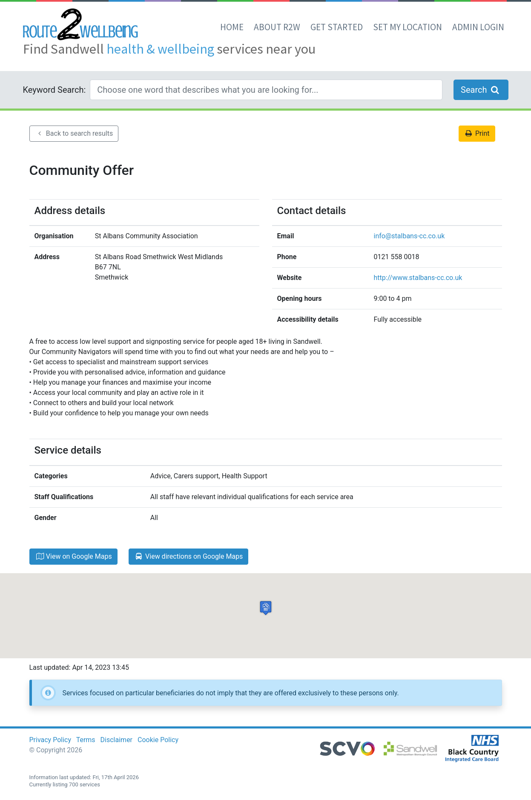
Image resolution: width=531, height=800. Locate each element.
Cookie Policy (158, 740)
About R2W (277, 27)
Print (477, 133)
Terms (85, 740)
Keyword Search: (54, 90)
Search (481, 90)
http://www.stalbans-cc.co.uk (418, 278)
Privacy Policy (50, 740)
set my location (407, 27)
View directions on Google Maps (188, 556)
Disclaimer (116, 740)
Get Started (336, 27)
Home (232, 27)
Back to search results (74, 133)
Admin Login (478, 27)
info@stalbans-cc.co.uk (409, 236)
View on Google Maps (73, 556)
